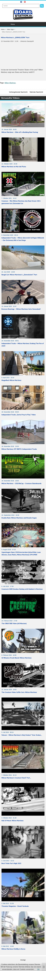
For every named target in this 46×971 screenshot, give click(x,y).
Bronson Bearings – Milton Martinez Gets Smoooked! (21, 309)
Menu (23, 24)
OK (38, 969)
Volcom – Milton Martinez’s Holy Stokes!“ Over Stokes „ (22, 735)
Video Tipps (10, 29)
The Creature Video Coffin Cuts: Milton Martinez (19, 692)
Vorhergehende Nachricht (18, 92)
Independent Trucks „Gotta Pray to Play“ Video (19, 415)
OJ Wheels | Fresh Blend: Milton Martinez (17, 658)
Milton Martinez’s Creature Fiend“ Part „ (16, 778)
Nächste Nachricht (36, 92)
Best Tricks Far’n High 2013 (11, 863)
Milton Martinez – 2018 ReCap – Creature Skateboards (21, 483)
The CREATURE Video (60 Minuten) (14, 623)
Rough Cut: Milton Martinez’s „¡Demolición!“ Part (19, 275)
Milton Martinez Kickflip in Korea (13, 949)
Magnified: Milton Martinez (11, 380)
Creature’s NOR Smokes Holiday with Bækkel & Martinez (22, 589)
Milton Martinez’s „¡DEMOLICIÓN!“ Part (15, 37)
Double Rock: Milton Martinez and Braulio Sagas (19, 518)
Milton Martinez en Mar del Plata (14, 167)
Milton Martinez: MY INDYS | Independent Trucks (19, 449)
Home (3, 29)
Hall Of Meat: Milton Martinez (13, 821)
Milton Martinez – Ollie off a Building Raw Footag (20, 132)
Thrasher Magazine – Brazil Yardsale (15, 906)
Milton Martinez (10, 83)
